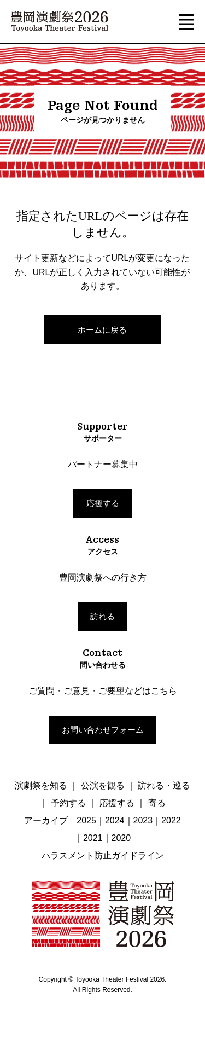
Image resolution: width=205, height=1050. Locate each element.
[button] (186, 22)
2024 (115, 820)
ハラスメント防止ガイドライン (103, 855)
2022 (171, 820)
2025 (86, 820)
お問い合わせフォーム (103, 729)
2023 (143, 820)
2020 (121, 838)
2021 (93, 838)
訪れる (102, 616)
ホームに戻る (102, 329)
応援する (102, 503)
